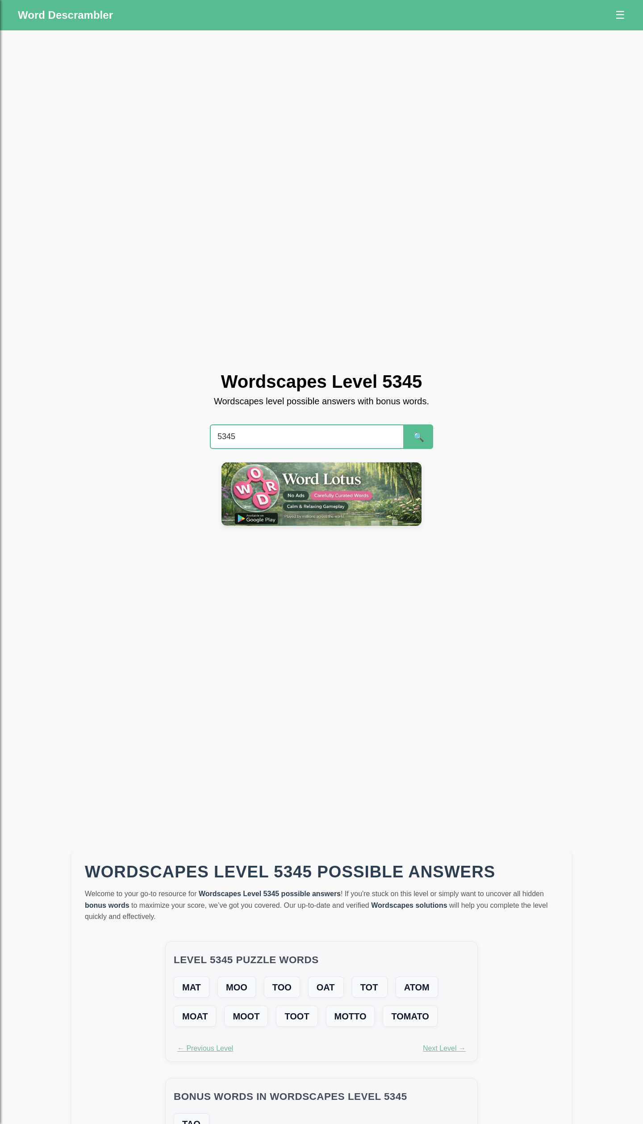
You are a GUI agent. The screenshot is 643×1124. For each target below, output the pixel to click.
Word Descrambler (65, 15)
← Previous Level (205, 1048)
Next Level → (444, 1048)
